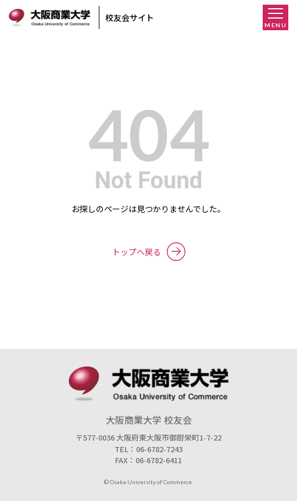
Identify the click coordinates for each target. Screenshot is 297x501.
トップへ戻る (148, 251)
